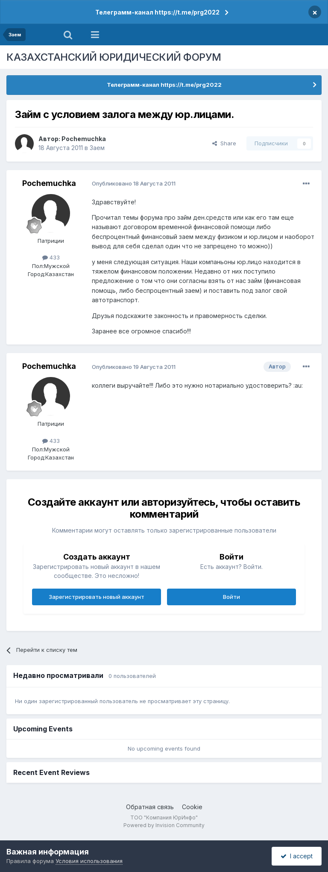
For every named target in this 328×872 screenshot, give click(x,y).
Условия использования (89, 860)
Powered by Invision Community (164, 825)
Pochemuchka (84, 138)
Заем (97, 147)
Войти (231, 596)
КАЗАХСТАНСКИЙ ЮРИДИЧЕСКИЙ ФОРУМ (113, 57)
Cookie (192, 806)
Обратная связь (150, 806)
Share (224, 143)
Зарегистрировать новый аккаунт (96, 596)
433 (51, 257)
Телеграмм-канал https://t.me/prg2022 (157, 12)
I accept (297, 856)
